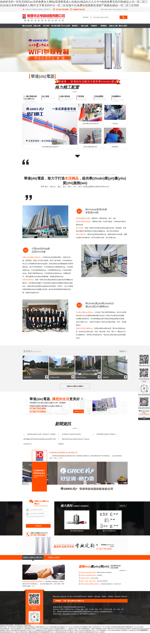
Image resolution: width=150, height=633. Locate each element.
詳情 (33, 586)
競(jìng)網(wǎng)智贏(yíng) (75, 600)
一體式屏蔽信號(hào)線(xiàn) (32, 99)
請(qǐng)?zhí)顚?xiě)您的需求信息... (38, 519)
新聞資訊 (104, 26)
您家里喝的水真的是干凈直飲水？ (105, 434)
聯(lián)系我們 (123, 26)
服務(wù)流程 (54, 557)
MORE (75, 91)
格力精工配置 (55, 26)
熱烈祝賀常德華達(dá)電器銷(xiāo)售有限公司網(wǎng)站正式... (39, 441)
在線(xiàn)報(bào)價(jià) (106, 9)
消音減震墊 (102, 98)
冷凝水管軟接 (67, 98)
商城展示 (94, 26)
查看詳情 (123, 351)
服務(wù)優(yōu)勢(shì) (33, 557)
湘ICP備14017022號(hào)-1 (88, 614)
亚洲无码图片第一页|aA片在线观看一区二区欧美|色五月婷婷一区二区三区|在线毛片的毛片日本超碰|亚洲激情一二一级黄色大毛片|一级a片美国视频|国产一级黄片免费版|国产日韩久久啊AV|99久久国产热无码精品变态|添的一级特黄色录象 (70, 628)
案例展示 (75, 26)
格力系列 (46, 26)
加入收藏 (125, 9)
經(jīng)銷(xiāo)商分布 (84, 26)
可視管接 (84, 98)
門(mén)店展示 (65, 26)
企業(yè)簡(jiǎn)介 (36, 26)
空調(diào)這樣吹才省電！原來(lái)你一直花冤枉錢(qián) (39, 436)
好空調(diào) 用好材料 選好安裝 (69, 434)
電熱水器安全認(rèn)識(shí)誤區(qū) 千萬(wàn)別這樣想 (73, 441)
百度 (64, 600)
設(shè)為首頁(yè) (117, 9)
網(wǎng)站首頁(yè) (27, 26)
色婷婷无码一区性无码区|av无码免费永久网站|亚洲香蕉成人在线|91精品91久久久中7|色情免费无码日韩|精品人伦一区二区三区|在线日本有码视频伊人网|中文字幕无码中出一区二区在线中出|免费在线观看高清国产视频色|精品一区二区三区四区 (71, 627)
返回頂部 (143, 630)
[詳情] (60, 458)
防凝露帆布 (119, 98)
